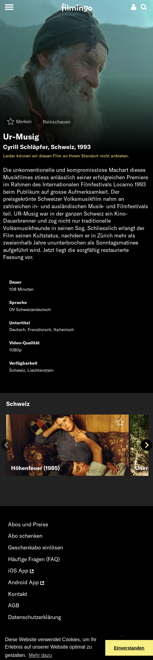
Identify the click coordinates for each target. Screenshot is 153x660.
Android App (26, 582)
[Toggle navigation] (9, 7)
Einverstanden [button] (129, 648)
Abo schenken (25, 535)
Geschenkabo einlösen (35, 547)
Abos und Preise (28, 524)
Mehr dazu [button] (40, 655)
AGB (13, 605)
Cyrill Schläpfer (25, 147)
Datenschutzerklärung (34, 617)
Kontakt (17, 593)
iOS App (21, 570)
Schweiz (62, 147)
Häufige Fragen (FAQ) (34, 559)
